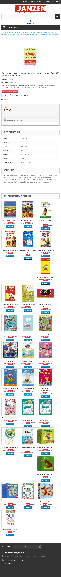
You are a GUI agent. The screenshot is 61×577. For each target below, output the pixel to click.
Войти (57, 1)
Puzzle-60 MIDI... (45, 502)
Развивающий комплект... (45, 447)
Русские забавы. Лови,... (27, 304)
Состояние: (5, 82)
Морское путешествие (10, 388)
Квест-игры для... (28, 361)
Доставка (32, 1)
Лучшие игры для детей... (45, 277)
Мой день (45, 361)
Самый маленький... (28, 502)
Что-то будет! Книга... (28, 388)
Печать (6, 99)
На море (10, 361)
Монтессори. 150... (27, 334)
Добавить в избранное (14, 120)
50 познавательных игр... (10, 447)
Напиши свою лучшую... (10, 334)
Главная (3, 32)
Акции (25, 1)
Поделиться (14, 95)
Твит (5, 95)
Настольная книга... (28, 220)
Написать (40, 1)
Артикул (4, 79)
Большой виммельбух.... (10, 418)
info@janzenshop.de (15, 564)
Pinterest (24, 95)
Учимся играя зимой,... (10, 220)
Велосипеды (45, 334)
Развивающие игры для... (10, 250)
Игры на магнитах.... (10, 529)
